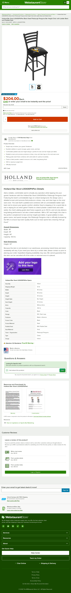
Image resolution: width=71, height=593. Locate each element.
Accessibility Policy (35, 581)
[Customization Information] (35, 401)
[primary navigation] (6, 2)
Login (5, 101)
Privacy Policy (52, 374)
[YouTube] (8, 526)
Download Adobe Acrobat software (42, 416)
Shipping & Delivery (47, 563)
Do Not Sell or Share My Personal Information (36, 583)
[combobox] (35, 7)
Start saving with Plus (13, 501)
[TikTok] (17, 526)
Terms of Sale (35, 572)
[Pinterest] (22, 526)
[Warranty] (13, 401)
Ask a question (15, 24)
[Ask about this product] (35, 370)
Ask (62, 370)
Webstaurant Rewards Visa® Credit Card (39, 127)
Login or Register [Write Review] (35, 472)
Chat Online (20, 563)
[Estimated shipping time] (32, 141)
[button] (32, 87)
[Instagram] (3, 526)
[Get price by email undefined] (32, 107)
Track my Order (35, 558)
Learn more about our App (14, 510)
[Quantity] (5, 119)
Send (64, 107)
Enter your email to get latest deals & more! (19, 487)
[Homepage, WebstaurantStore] (35, 2)
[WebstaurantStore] (25, 517)
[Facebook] (12, 526)
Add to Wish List (35, 130)
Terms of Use (43, 374)
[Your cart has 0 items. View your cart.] (66, 2)
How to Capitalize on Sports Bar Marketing (26, 423)
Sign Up (65, 490)
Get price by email (8, 104)
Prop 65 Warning (27, 343)
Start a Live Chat (7, 113)
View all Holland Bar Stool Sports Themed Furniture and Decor (47, 178)
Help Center (35, 553)
